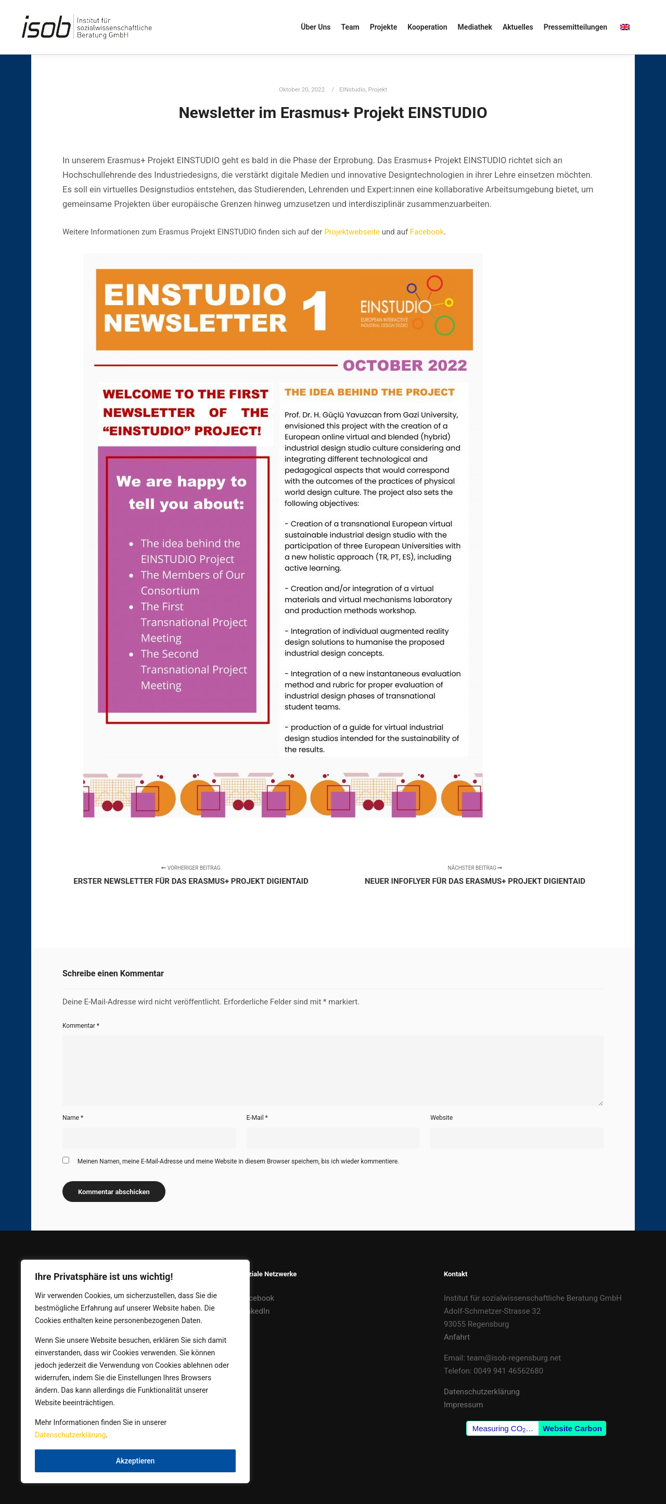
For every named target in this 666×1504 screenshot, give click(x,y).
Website (441, 1117)
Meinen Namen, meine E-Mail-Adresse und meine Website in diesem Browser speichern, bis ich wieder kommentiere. (238, 1161)
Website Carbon (572, 1428)
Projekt (378, 89)
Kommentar (80, 1025)
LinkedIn (255, 1311)
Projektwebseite (353, 232)
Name (72, 1117)
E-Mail (257, 1117)
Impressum (463, 1404)
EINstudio (352, 89)
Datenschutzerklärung (70, 1435)
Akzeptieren (135, 1461)
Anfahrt (457, 1337)
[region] (135, 1371)
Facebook (427, 232)
